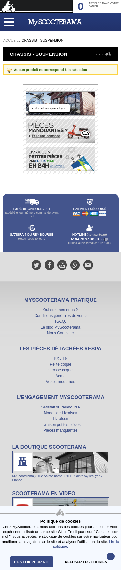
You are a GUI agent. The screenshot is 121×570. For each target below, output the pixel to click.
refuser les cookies (86, 562)
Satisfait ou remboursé (60, 407)
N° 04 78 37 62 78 (85, 239)
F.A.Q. (60, 321)
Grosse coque (60, 370)
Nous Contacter (60, 333)
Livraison (60, 419)
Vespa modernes (60, 381)
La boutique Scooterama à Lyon (60, 463)
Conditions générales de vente (60, 315)
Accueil (10, 40)
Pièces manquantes (60, 430)
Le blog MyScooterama (60, 327)
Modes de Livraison (60, 413)
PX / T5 (60, 358)
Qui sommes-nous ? (60, 310)
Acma (60, 376)
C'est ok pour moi (31, 562)
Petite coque (60, 364)
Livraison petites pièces (60, 424)
